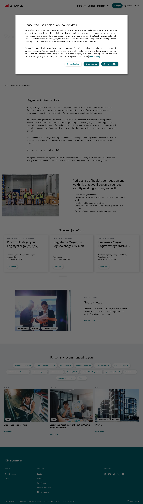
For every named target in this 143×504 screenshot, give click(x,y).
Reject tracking (91, 64)
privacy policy (94, 56)
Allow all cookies (109, 64)
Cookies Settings (73, 64)
